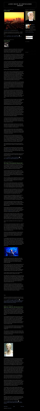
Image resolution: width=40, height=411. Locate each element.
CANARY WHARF (8, 36)
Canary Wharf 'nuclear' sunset (7, 30)
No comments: (16, 35)
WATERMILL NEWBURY (7, 302)
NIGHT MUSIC (17, 402)
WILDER (15, 302)
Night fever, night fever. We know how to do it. (13, 307)
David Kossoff (9, 148)
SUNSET (18, 36)
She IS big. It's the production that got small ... (13, 163)
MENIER (13, 402)
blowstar (17, 30)
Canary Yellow (7, 10)
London (18, 301)
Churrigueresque (9, 210)
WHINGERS (5, 403)
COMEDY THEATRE (16, 300)
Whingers (7, 308)
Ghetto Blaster (7, 40)
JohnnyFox (33, 24)
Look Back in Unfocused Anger (20, 4)
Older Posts (22, 406)
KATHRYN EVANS (14, 301)
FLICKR (12, 36)
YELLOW (20, 36)
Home (14, 406)
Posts (27, 36)
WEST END (11, 302)
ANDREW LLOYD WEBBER (10, 300)
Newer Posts (5, 406)
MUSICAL (21, 301)
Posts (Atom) (9, 408)
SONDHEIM (20, 402)
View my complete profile (29, 32)
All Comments (28, 38)
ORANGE (15, 36)
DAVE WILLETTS (9, 301)
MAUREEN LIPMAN (9, 402)
